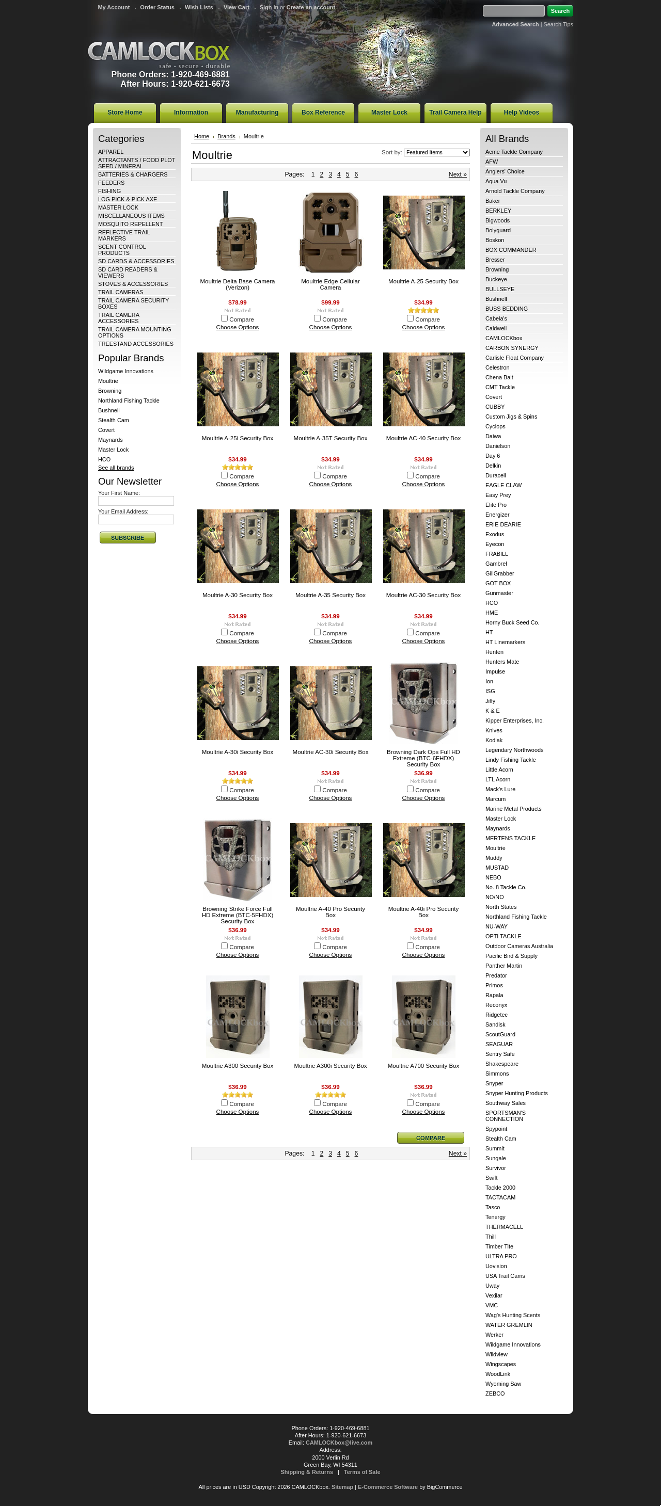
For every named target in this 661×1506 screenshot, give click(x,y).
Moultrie (108, 381)
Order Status (157, 7)
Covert (106, 430)
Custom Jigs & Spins (511, 416)
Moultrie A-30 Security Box (237, 595)
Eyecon (494, 544)
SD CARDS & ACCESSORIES (136, 261)
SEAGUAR (499, 1044)
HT (489, 632)
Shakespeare (501, 1064)
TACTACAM (500, 1197)
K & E (492, 711)
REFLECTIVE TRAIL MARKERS (124, 235)
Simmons (497, 1073)
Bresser (495, 260)
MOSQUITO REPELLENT (130, 224)
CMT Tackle (500, 387)
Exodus (494, 534)
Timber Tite (499, 1246)
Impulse (495, 671)
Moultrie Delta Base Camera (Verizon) (237, 284)
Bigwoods (497, 220)
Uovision (496, 1266)
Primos (494, 985)
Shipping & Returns (307, 1472)
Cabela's (496, 318)
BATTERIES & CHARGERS (133, 174)
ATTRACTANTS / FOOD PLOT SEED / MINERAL (136, 163)
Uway (492, 1286)
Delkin (493, 465)
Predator (496, 975)
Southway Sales (505, 1103)
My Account (114, 7)
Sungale (495, 1158)
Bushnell (109, 410)
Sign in (269, 7)
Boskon (494, 240)
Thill (490, 1236)
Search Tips (558, 24)
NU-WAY (496, 926)
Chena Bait (499, 377)
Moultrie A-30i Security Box (238, 752)
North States (500, 907)
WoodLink (497, 1374)
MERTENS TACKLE (510, 838)
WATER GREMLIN (508, 1325)
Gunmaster (499, 593)
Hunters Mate (502, 662)
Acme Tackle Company (514, 152)
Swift (491, 1178)
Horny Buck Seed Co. (512, 622)
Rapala (494, 995)
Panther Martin (503, 966)
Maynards (110, 440)
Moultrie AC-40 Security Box (423, 438)
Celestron (497, 367)
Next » (458, 174)
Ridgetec (496, 1015)
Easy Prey (498, 495)
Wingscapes (500, 1364)
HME (491, 613)
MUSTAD (497, 867)
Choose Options (237, 327)
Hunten (494, 652)
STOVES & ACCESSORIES (133, 284)
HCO (104, 459)
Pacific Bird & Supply (511, 956)
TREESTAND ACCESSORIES (136, 344)
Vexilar (493, 1295)
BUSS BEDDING (506, 309)
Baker (492, 201)
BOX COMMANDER (511, 250)
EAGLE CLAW (503, 485)
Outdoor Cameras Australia (519, 946)
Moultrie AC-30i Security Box (331, 752)
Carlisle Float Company (514, 358)
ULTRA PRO (501, 1256)
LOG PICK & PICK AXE (127, 199)
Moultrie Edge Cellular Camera (330, 284)
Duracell (495, 475)
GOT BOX (498, 583)
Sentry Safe (500, 1054)
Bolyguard (498, 230)
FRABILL (496, 554)
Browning (109, 391)
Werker (494, 1335)
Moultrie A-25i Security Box (238, 438)
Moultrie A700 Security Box (424, 1066)
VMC (491, 1305)
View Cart (236, 7)
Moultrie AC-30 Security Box (423, 595)
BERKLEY (498, 210)
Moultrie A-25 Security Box (423, 281)
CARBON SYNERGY (512, 348)
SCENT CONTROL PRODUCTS (122, 250)
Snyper (494, 1083)
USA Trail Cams (505, 1276)
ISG (490, 691)
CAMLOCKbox (159, 55)
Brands (226, 136)
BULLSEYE (499, 289)
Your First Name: (119, 493)
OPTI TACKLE (503, 936)
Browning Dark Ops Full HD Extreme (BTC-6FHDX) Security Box (423, 758)
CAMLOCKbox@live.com (339, 1442)
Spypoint (496, 1129)
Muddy (493, 858)
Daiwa (493, 436)
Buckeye (496, 279)
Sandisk (495, 1024)
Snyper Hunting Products (516, 1093)
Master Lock (113, 449)
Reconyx (496, 1005)
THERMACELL (504, 1227)
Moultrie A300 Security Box (238, 1066)
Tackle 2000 (500, 1187)
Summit (495, 1148)
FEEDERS (111, 183)
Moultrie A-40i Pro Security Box (423, 912)
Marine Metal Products (513, 809)
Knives (493, 730)
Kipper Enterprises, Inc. (514, 720)
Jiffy (490, 701)
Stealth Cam (113, 420)
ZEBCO (495, 1393)
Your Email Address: (123, 511)
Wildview (496, 1354)
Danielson (497, 446)
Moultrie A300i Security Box (330, 1066)
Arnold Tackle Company (515, 191)
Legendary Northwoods (514, 750)
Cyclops (495, 426)
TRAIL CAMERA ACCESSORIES (118, 318)
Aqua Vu (496, 181)
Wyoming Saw (503, 1384)
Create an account (311, 7)
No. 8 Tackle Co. (506, 887)
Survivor (495, 1168)
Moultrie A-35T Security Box (331, 438)
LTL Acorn (497, 779)
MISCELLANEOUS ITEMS (131, 216)
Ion (489, 681)
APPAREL (110, 152)
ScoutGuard (500, 1034)
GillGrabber (499, 573)
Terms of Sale (362, 1472)
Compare (241, 319)
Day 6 (492, 456)
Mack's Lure (500, 789)
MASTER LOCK (118, 207)
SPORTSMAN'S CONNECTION (505, 1116)
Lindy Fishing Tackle (510, 760)
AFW (491, 161)
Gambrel (496, 563)
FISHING (109, 191)
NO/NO (494, 897)
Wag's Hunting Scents (512, 1315)
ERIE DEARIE (503, 524)
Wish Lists (199, 7)
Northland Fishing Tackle (129, 400)
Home (201, 136)
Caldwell (496, 328)
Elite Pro (496, 505)
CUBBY (495, 407)
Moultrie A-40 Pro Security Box (330, 912)
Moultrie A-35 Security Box (330, 595)
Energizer (497, 514)
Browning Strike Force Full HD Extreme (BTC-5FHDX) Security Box (238, 915)
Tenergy (495, 1217)
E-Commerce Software (388, 1487)
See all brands (116, 467)
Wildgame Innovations (125, 371)
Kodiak (493, 740)
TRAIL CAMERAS (120, 292)
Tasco (492, 1207)
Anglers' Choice (505, 171)
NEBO (493, 877)
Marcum (495, 799)
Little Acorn (499, 769)
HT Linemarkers (505, 642)
